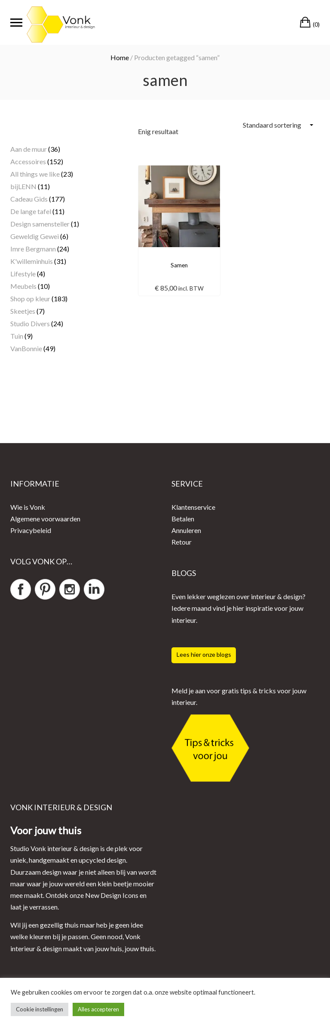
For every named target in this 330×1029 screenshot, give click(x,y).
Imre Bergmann (33, 249)
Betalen (182, 518)
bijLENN (23, 186)
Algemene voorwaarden (45, 518)
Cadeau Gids (29, 199)
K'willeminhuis (31, 261)
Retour (181, 542)
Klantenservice (193, 507)
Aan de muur (28, 149)
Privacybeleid (30, 530)
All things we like (35, 174)
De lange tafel (30, 211)
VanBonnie (26, 348)
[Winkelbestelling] (277, 125)
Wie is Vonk (27, 507)
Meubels (23, 286)
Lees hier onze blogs (204, 654)
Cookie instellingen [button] (39, 1009)
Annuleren (186, 530)
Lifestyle (23, 274)
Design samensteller (40, 224)
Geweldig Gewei (34, 236)
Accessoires (28, 161)
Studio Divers (30, 323)
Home (119, 57)
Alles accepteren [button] (98, 1009)
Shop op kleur (30, 298)
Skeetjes (22, 311)
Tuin (16, 336)
